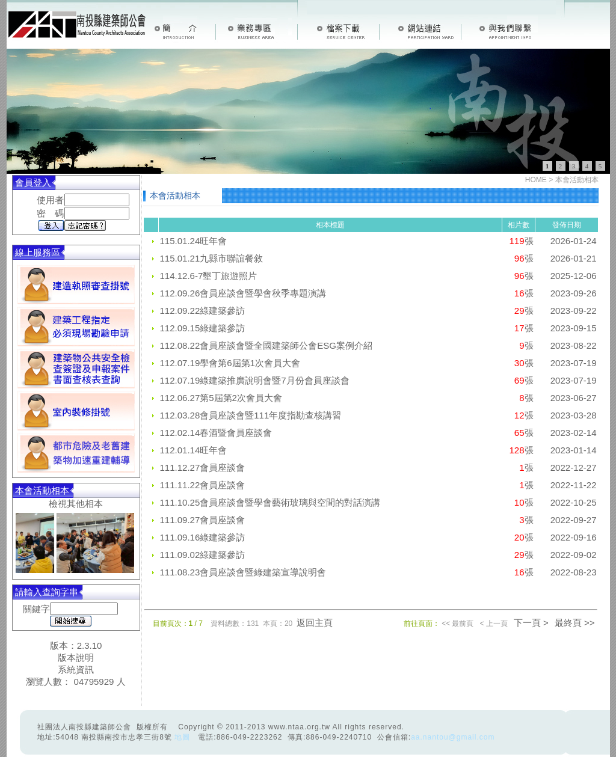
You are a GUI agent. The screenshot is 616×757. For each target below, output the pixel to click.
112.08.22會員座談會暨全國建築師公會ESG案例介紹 (266, 345)
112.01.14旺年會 (193, 450)
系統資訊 (76, 669)
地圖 (182, 737)
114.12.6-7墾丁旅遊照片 (208, 276)
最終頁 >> (575, 623)
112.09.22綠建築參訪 (202, 310)
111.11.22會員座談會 (202, 485)
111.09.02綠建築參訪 (202, 555)
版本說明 (76, 657)
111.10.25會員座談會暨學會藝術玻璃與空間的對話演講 (270, 502)
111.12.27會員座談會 (202, 467)
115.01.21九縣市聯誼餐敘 (211, 258)
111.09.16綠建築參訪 (202, 537)
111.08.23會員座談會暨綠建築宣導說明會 (243, 572)
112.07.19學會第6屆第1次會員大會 (230, 363)
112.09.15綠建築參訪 (202, 328)
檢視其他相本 (76, 503)
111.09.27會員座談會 (202, 520)
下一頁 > (531, 623)
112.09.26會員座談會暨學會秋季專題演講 (243, 293)
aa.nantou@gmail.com (452, 737)
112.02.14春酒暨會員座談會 (216, 433)
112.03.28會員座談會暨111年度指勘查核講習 (251, 415)
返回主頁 (315, 623)
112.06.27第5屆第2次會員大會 (221, 398)
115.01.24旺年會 (193, 241)
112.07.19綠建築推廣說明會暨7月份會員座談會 (255, 380)
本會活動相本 (577, 180)
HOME (536, 180)
